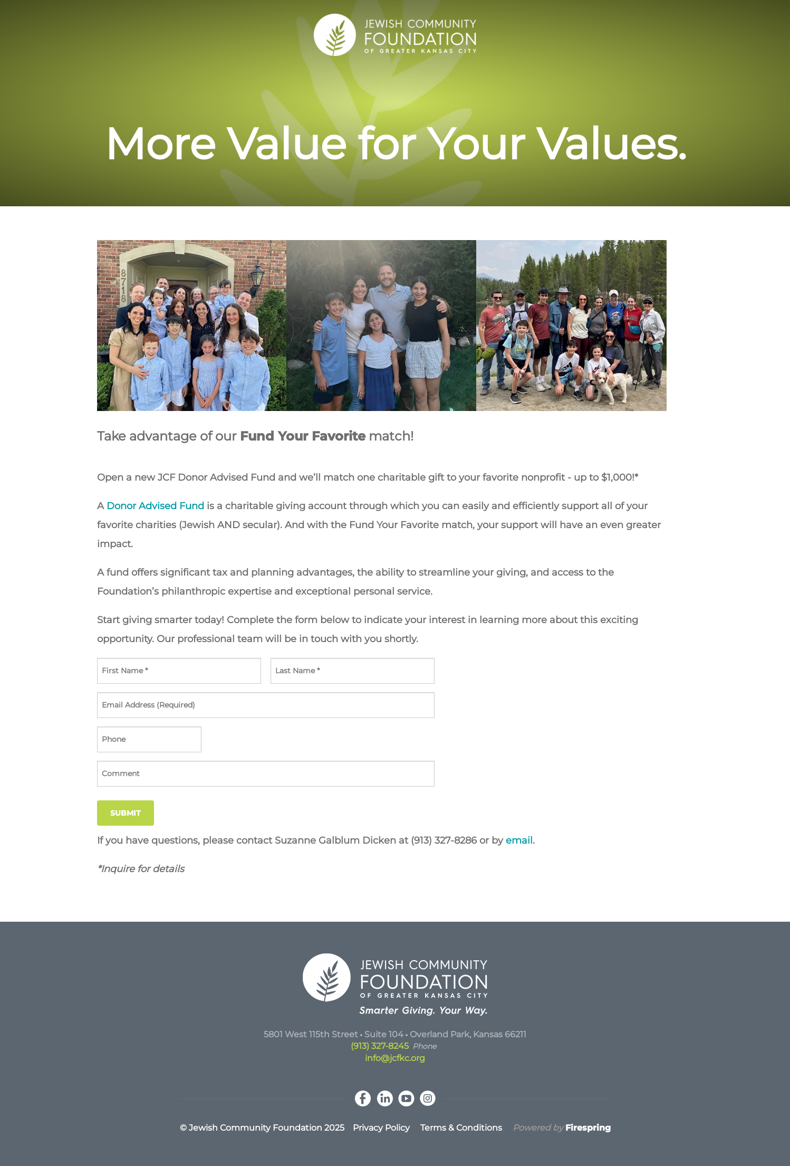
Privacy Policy (381, 1128)
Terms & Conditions (461, 1128)
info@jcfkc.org (395, 1058)
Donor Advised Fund (155, 506)
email (519, 840)
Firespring (588, 1128)
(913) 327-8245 (380, 1046)
